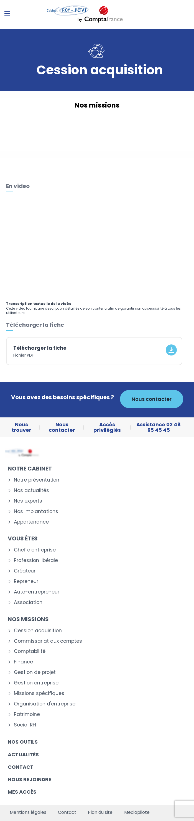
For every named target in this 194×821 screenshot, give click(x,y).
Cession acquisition (38, 630)
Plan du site (100, 812)
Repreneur (26, 581)
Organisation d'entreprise (44, 704)
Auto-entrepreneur (36, 592)
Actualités (23, 754)
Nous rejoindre (29, 779)
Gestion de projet (35, 672)
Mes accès (22, 791)
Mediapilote (137, 812)
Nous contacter (152, 399)
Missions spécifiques (39, 693)
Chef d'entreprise (35, 550)
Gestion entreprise (36, 683)
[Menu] (7, 13)
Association (28, 602)
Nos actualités (31, 490)
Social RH (25, 725)
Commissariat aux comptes (48, 641)
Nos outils (23, 741)
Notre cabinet (30, 468)
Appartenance (31, 522)
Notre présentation (36, 480)
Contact (21, 767)
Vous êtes (23, 538)
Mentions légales (28, 812)
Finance (23, 662)
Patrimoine (27, 714)
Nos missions (28, 619)
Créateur (24, 571)
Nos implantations (36, 511)
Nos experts (28, 501)
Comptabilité (29, 651)
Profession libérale (36, 560)
